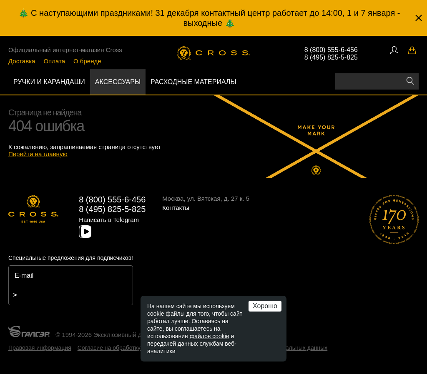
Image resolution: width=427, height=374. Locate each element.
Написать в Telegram (109, 219)
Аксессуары (118, 81)
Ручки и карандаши (49, 81)
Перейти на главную (38, 153)
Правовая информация (39, 347)
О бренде (87, 61)
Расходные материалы (193, 81)
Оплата (54, 61)
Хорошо (265, 305)
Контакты (175, 207)
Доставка (21, 61)
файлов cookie (209, 336)
